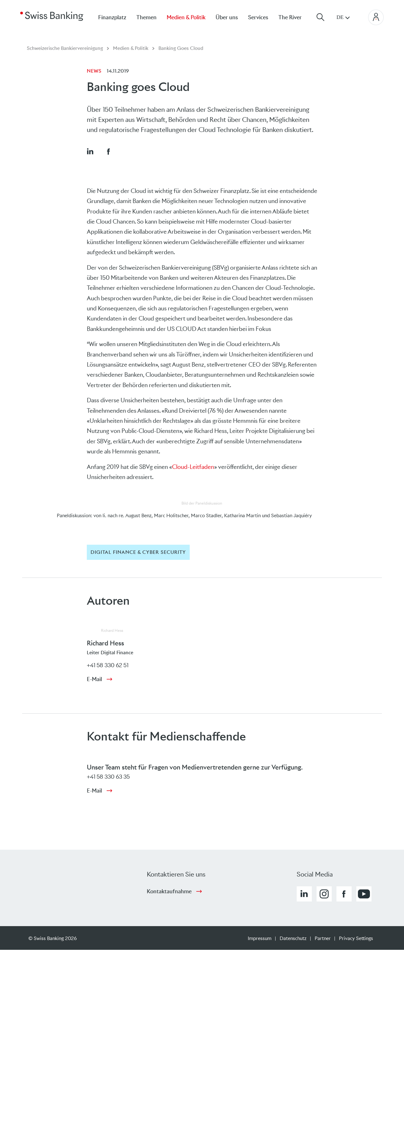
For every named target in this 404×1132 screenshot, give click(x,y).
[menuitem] (295, 17)
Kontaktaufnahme (169, 891)
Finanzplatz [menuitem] (112, 17)
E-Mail (94, 679)
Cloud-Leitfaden (193, 466)
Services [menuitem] (258, 17)
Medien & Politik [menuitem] (186, 17)
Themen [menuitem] (146, 17)
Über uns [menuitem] (227, 17)
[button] (90, 151)
